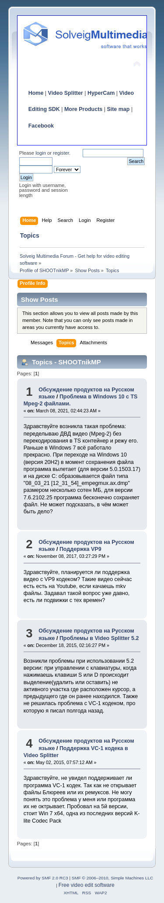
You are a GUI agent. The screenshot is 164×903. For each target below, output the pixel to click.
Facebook (41, 126)
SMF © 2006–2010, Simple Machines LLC (112, 877)
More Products (83, 109)
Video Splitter (65, 93)
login (40, 153)
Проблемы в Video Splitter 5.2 (99, 638)
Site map (118, 109)
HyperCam (101, 93)
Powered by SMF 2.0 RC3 (42, 877)
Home (36, 93)
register (61, 153)
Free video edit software (87, 885)
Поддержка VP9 (80, 549)
